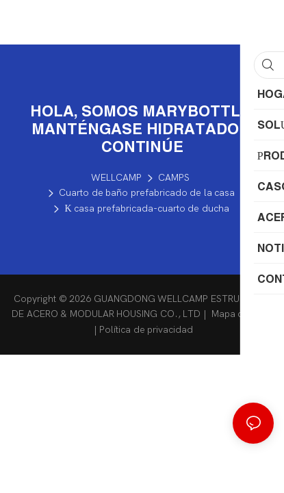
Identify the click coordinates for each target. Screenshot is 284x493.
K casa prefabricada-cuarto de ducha (146, 208)
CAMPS (174, 178)
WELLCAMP (116, 178)
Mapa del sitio (240, 314)
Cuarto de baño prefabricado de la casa (147, 193)
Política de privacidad (146, 330)
